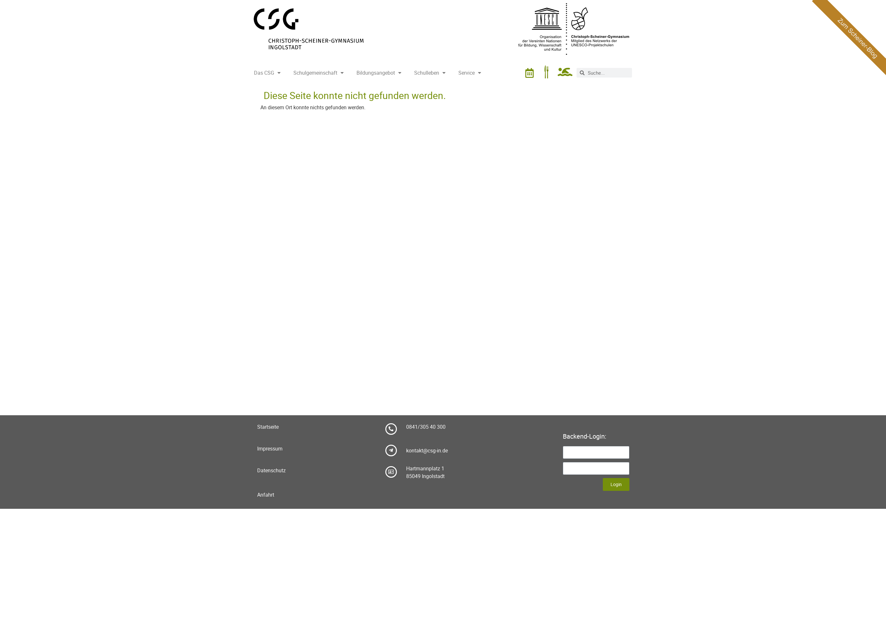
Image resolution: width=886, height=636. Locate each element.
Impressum (270, 448)
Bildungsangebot (379, 72)
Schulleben (430, 72)
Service (469, 72)
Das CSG (267, 72)
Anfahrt (265, 494)
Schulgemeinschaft (318, 72)
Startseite (268, 426)
